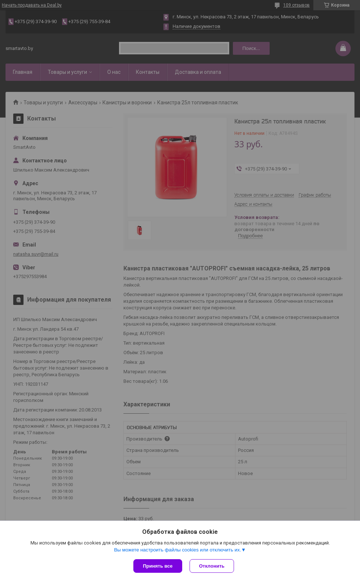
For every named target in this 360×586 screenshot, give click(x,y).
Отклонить (211, 566)
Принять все (158, 566)
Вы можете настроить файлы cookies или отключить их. (177, 550)
